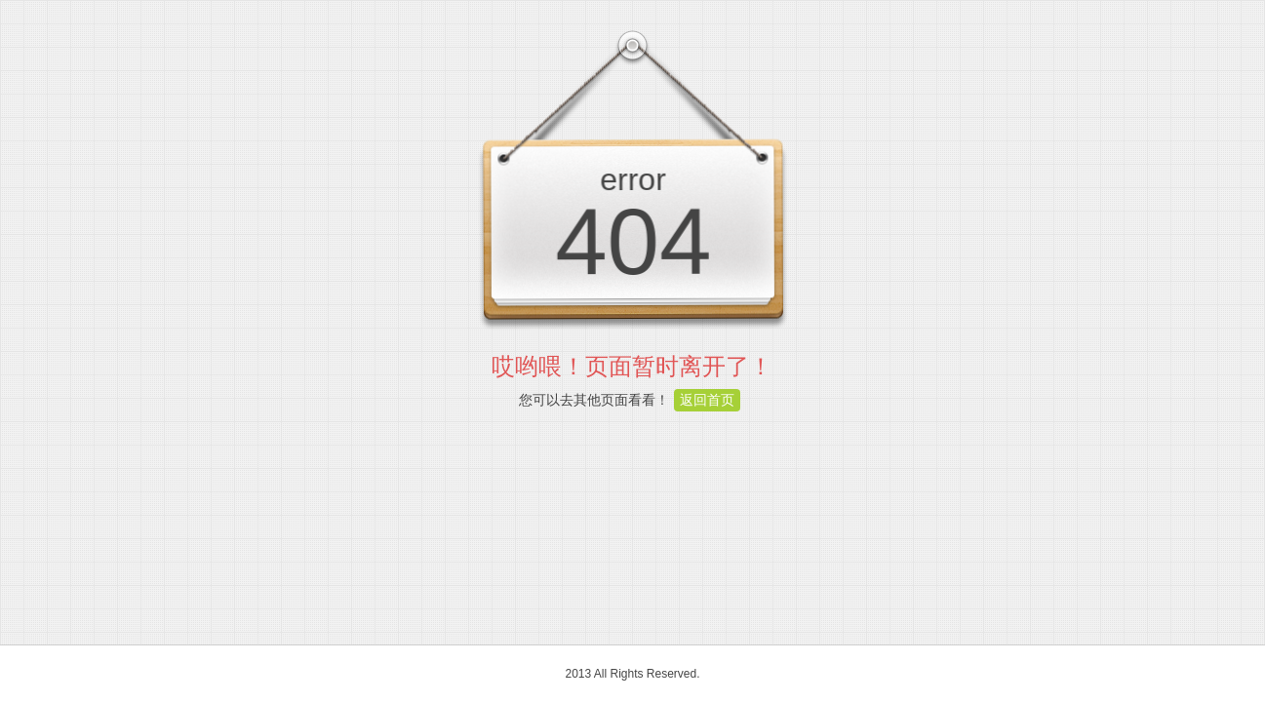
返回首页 (707, 400)
